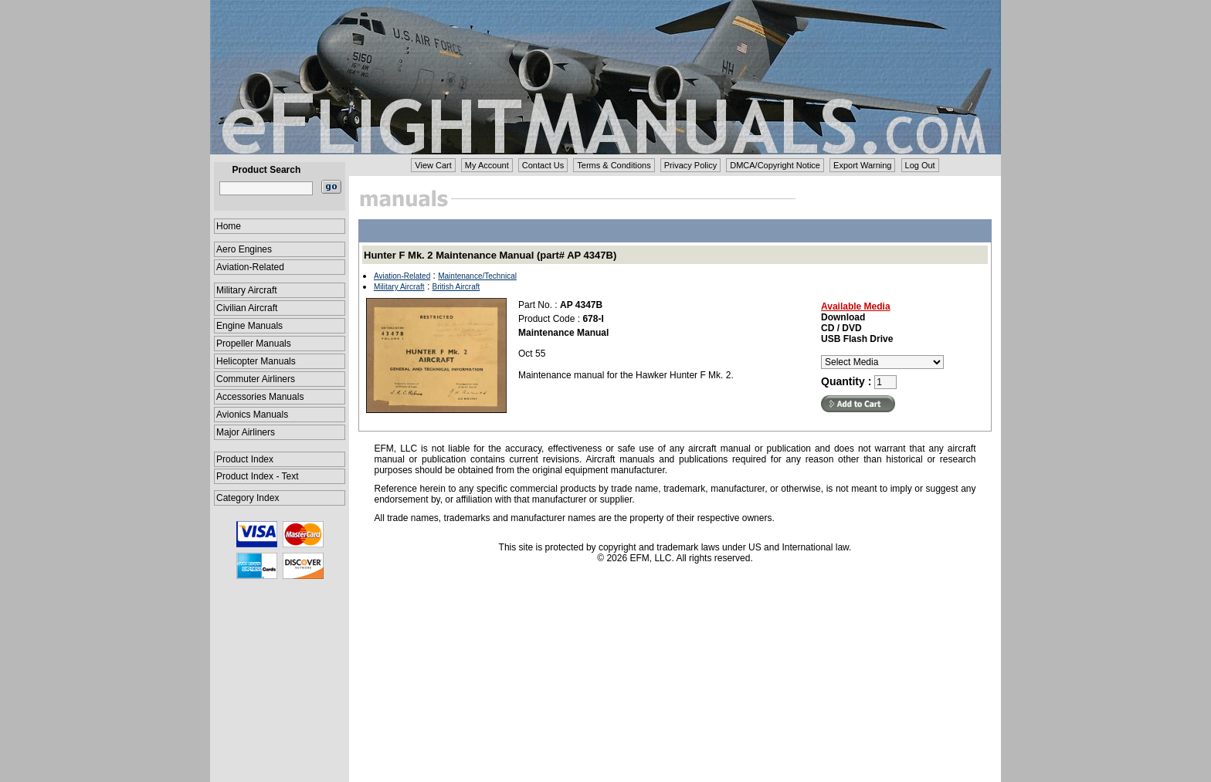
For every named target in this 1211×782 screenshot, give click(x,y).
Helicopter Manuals (256, 361)
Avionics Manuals (252, 414)
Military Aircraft (246, 290)
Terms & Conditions (613, 165)
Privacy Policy (690, 165)
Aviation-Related (250, 267)
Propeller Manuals (253, 343)
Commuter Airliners (255, 379)
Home (228, 226)
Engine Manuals (249, 325)
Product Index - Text (257, 476)
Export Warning (862, 165)
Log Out (920, 165)
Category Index (247, 498)
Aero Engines (244, 249)
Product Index (244, 459)
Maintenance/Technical (477, 276)
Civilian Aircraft (246, 308)
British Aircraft (456, 287)
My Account (487, 165)
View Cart (433, 165)
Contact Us (543, 165)
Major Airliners (245, 432)
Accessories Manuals (260, 396)
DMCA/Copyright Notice (775, 165)
